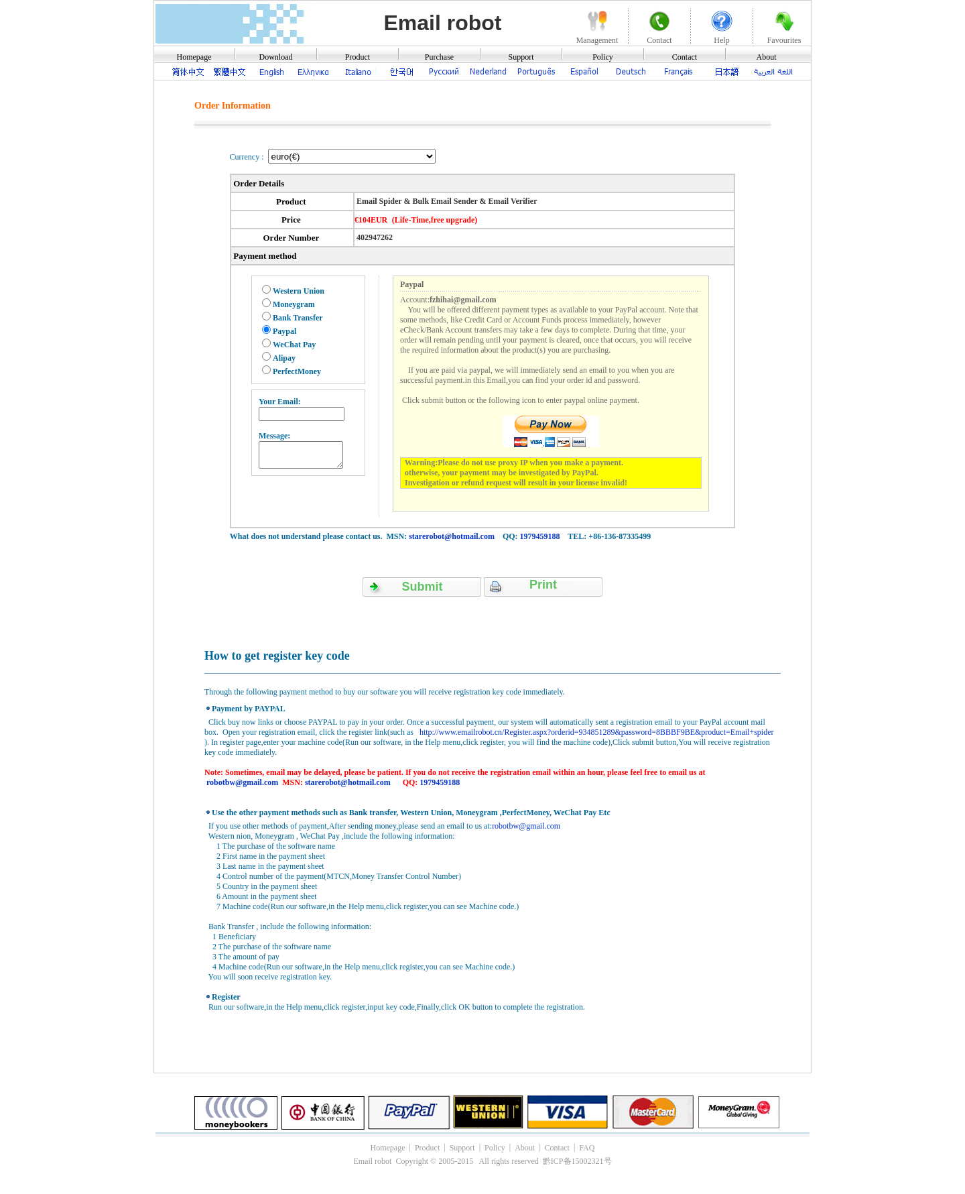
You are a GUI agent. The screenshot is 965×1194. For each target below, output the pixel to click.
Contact (684, 57)
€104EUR (371, 220)
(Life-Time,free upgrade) (435, 220)
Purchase (439, 57)
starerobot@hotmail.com (452, 536)
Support (520, 57)
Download (276, 57)
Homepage (194, 57)
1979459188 (540, 536)
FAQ (586, 1147)
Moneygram (294, 304)
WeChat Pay (294, 344)
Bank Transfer (298, 317)
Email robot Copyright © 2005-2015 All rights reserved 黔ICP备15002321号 (482, 1161)
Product (357, 57)
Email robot (442, 23)
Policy (602, 57)
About (767, 57)
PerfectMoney (297, 371)
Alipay (284, 358)
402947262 (374, 237)
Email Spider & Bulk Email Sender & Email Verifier (446, 201)
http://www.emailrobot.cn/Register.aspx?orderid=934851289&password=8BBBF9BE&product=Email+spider (595, 732)
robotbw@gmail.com (242, 782)
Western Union (298, 291)
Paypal (284, 331)
